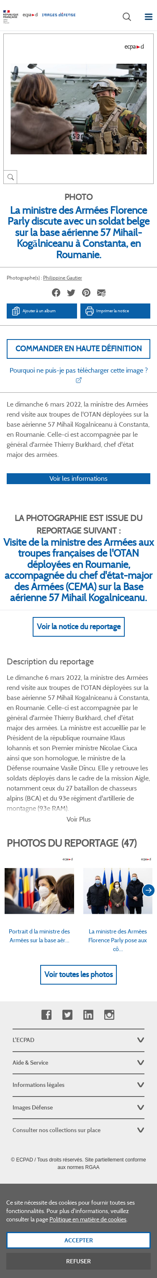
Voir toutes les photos (78, 974)
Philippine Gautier (62, 278)
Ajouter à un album (33, 311)
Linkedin (88, 1015)
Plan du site (78, 1186)
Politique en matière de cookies (87, 1235)
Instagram (109, 1015)
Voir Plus (79, 819)
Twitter (67, 1015)
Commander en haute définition (78, 348)
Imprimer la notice (107, 311)
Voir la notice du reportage (79, 626)
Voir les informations (78, 478)
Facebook (46, 1015)
